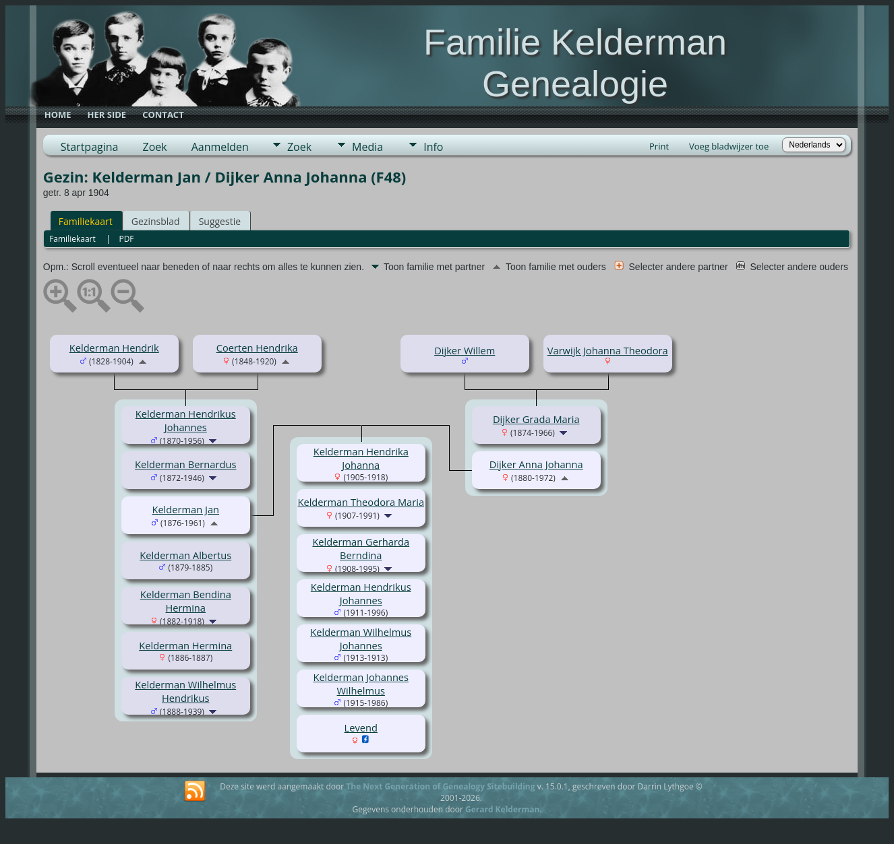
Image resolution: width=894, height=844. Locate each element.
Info (433, 146)
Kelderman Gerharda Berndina (360, 548)
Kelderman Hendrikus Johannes (186, 420)
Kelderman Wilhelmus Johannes (360, 638)
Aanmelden (220, 146)
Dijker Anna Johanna (536, 464)
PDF (126, 239)
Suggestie (220, 221)
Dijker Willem (464, 350)
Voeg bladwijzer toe (729, 146)
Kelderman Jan (185, 509)
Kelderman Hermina (185, 645)
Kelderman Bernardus (185, 464)
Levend (361, 727)
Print (659, 146)
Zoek (154, 146)
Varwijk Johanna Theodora (607, 350)
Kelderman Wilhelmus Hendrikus (185, 691)
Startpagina (90, 146)
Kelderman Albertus (185, 555)
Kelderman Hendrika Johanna (361, 458)
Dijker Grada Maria (536, 419)
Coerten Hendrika (257, 347)
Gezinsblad (155, 221)
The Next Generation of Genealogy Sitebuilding (440, 786)
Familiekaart (86, 221)
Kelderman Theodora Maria (360, 502)
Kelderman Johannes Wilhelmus (361, 683)
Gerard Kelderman (502, 809)
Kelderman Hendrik (114, 347)
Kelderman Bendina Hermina (185, 600)
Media (367, 146)
